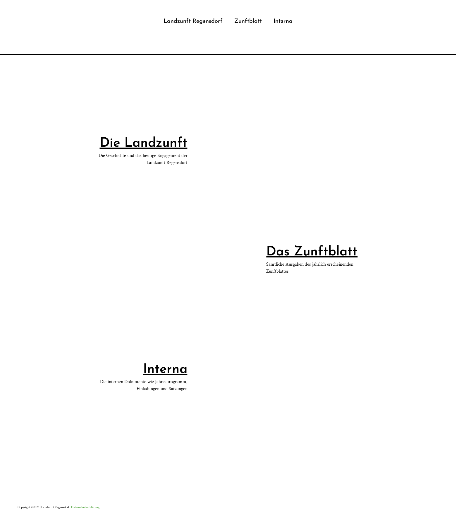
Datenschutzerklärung (85, 507)
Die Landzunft (143, 143)
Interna (165, 369)
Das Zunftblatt (311, 252)
